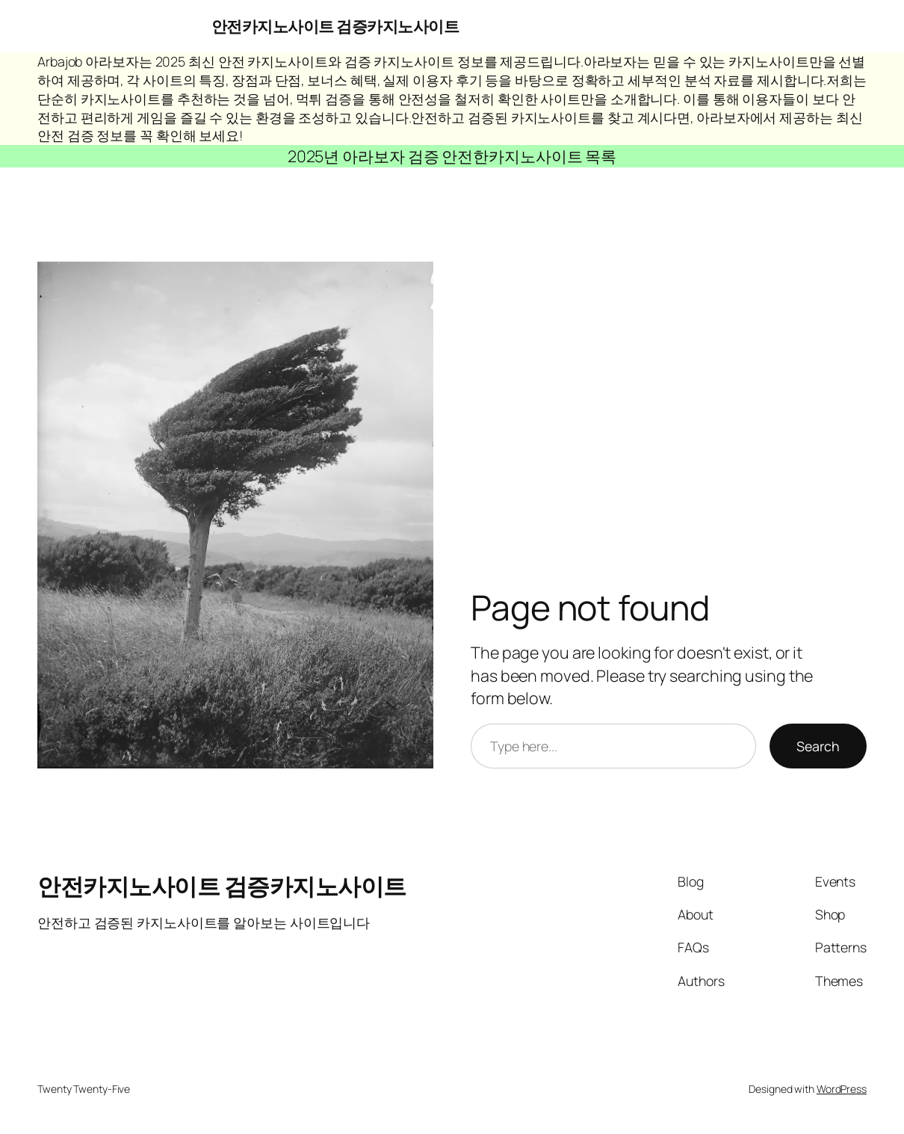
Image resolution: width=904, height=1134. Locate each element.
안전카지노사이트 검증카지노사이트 (335, 26)
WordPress (842, 1089)
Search (818, 746)
